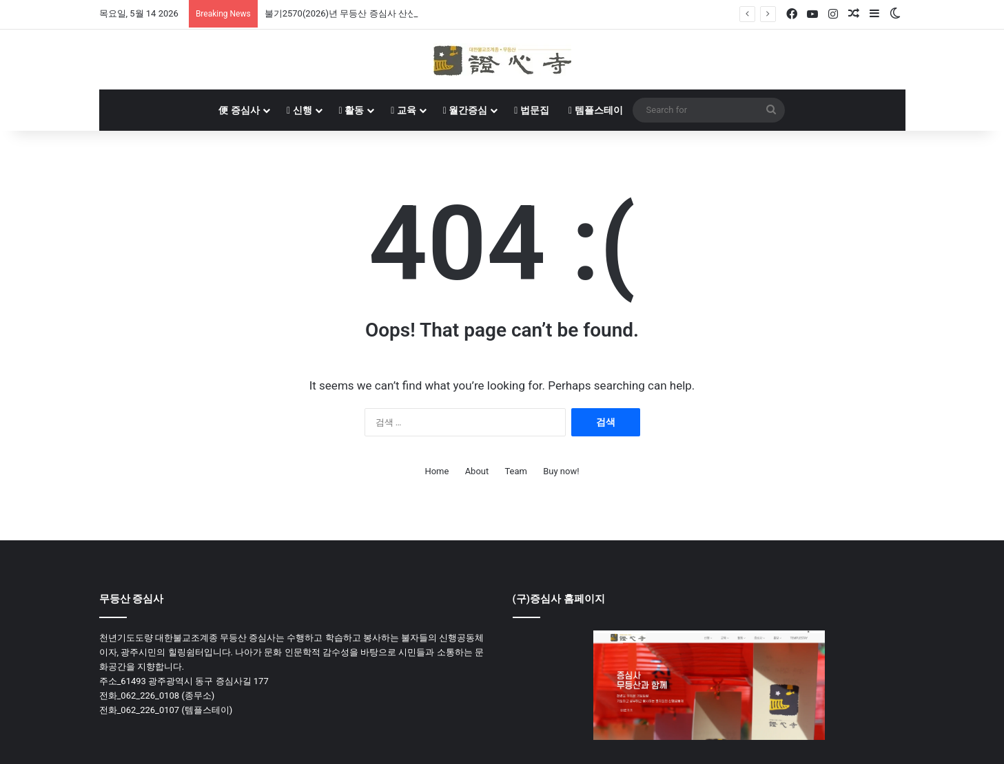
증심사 (238, 110)
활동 (352, 110)
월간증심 (465, 110)
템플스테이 (595, 110)
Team (515, 471)
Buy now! (561, 471)
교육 (403, 110)
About (477, 471)
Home (436, 471)
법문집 (531, 110)
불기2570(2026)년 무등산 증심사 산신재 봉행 (355, 13)
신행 (299, 110)
